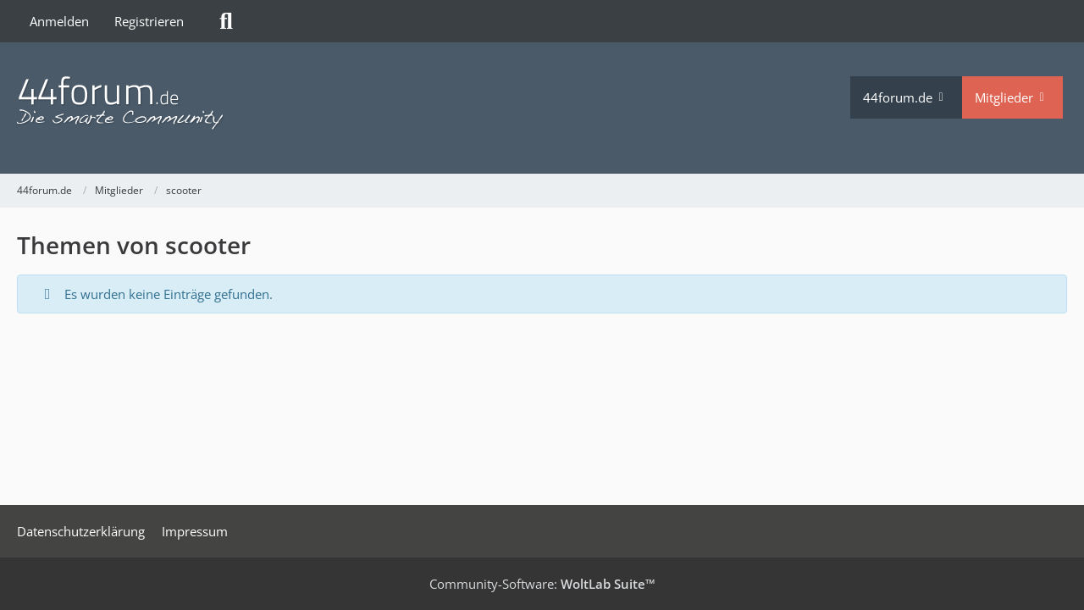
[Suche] (226, 21)
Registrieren (149, 21)
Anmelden (59, 21)
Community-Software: (542, 583)
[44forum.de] (433, 104)
